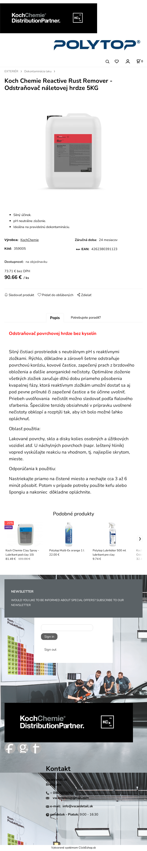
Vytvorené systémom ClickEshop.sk (73, 848)
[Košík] (139, 61)
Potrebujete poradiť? (86, 318)
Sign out (50, 650)
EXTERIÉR (11, 71)
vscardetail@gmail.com (71, 799)
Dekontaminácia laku (37, 71)
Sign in (49, 637)
